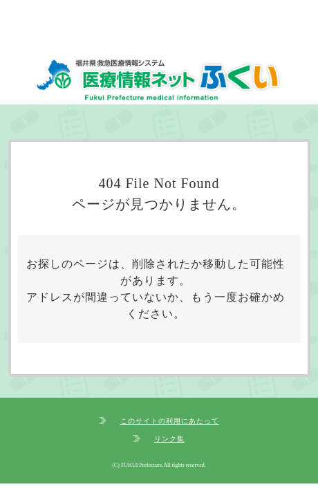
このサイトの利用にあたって (169, 421)
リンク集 (169, 439)
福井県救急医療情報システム (159, 81)
